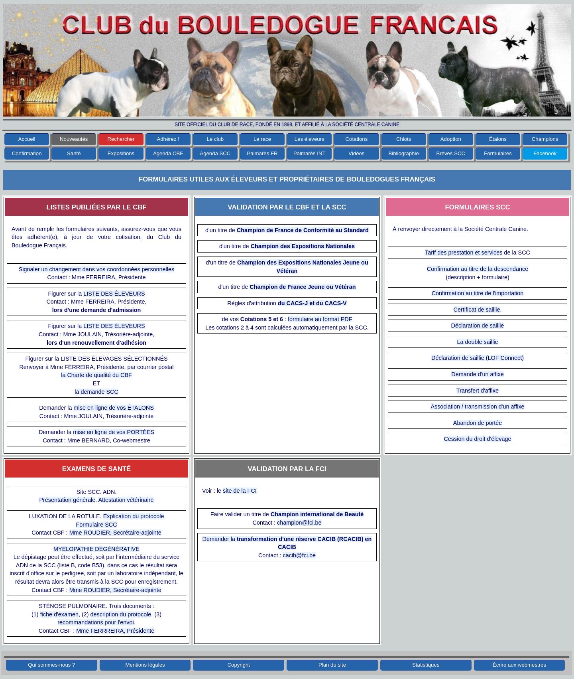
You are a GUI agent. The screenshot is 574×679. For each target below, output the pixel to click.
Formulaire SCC (96, 524)
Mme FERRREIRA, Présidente (115, 631)
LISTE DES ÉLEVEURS (114, 293)
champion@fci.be (299, 522)
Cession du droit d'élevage (477, 439)
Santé (74, 153)
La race (262, 139)
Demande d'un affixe (477, 374)
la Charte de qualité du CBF (96, 375)
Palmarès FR (262, 153)
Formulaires (498, 153)
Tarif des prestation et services (463, 252)
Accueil (26, 139)
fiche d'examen (59, 614)
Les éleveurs (309, 139)
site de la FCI (240, 491)
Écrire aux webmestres (519, 665)
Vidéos (356, 153)
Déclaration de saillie (477, 325)
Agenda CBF (168, 153)
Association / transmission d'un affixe (477, 406)
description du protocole (120, 614)
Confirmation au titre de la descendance (477, 269)
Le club (215, 139)
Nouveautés (74, 139)
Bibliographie (403, 153)
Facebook (544, 153)
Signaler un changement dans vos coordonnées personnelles (96, 269)
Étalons (498, 139)
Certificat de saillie (477, 309)
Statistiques (425, 665)
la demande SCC (96, 392)
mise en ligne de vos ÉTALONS (114, 408)
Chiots (403, 139)
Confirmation (27, 153)
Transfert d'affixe (477, 390)
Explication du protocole (133, 516)
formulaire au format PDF (320, 319)
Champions (545, 139)
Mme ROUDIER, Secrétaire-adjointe (115, 532)
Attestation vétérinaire (125, 500)
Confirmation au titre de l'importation (478, 293)
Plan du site (332, 665)
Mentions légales (145, 665)
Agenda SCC (215, 153)
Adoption (450, 139)
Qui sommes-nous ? (51, 665)
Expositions (121, 153)
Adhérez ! (168, 139)
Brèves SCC (451, 153)
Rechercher (120, 139)
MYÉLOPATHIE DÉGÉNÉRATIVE (96, 549)
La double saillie (477, 342)
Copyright (239, 665)
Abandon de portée (477, 423)
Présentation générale (67, 500)
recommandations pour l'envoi (95, 622)
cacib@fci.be (299, 555)
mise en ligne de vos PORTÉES (113, 432)
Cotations (357, 139)
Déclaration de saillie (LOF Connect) (477, 358)
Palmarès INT (309, 153)
